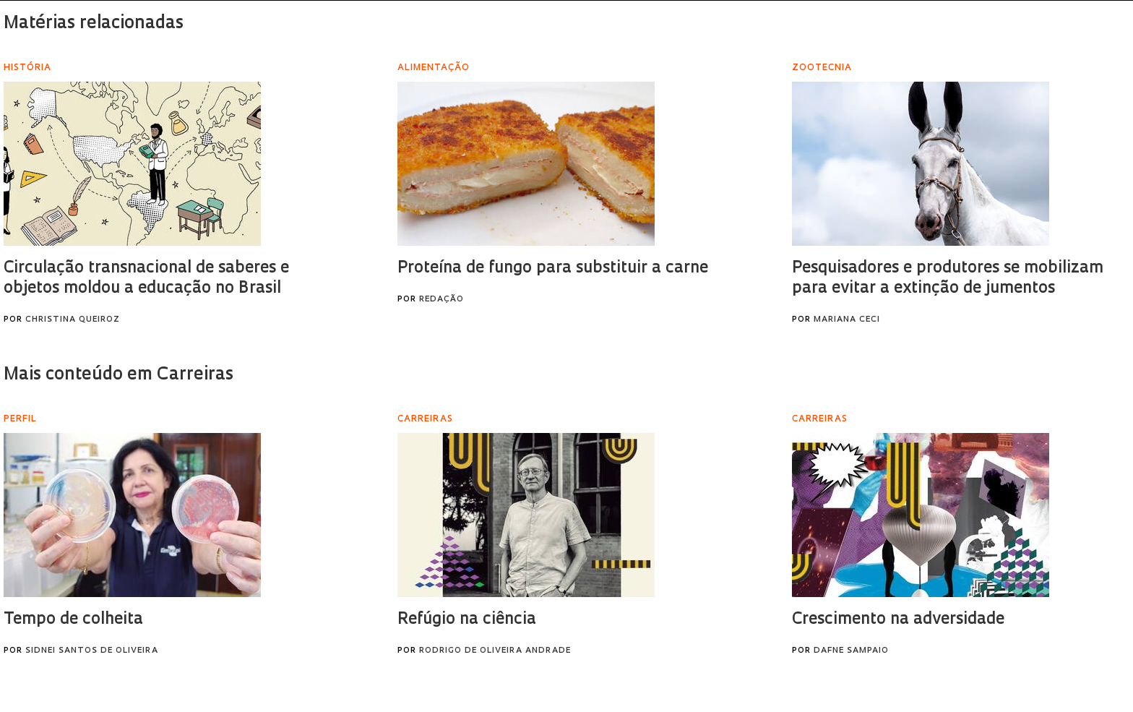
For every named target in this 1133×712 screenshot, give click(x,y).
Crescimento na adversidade (898, 620)
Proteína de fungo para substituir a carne (552, 268)
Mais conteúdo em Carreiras (118, 375)
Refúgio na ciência (466, 620)
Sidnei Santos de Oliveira (91, 651)
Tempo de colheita (73, 620)
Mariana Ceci (847, 320)
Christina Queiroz (72, 320)
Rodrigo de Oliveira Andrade (495, 651)
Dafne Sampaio (851, 651)
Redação (441, 300)
